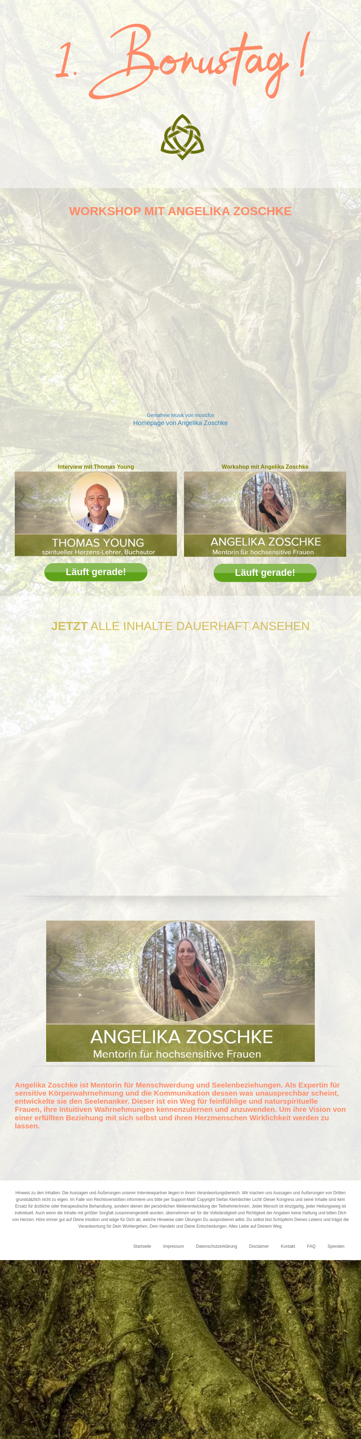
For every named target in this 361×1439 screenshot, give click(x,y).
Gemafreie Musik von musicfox (180, 415)
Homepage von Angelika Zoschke (180, 422)
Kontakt (288, 1246)
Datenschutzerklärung (216, 1246)
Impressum (173, 1246)
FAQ (311, 1246)
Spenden (336, 1246)
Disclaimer (259, 1246)
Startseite (142, 1246)
